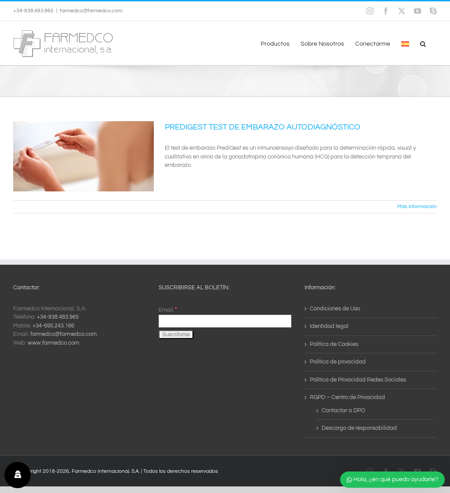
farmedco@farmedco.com (91, 11)
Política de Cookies (334, 344)
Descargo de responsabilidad (359, 428)
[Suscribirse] (176, 334)
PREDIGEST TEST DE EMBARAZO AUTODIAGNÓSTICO (262, 127)
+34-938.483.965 (58, 317)
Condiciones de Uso (335, 309)
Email (168, 310)
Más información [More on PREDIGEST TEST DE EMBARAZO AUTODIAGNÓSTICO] (417, 206)
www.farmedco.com (53, 343)
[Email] (225, 321)
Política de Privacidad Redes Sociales (358, 380)
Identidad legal (329, 326)
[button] (423, 43)
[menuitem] (405, 43)
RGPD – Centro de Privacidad (347, 397)
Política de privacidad (338, 362)
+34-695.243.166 (53, 326)
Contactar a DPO (343, 410)
